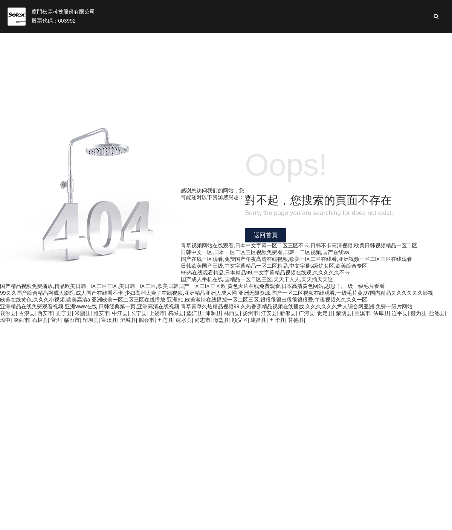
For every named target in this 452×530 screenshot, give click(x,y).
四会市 (146, 320)
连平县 (400, 313)
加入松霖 (417, 41)
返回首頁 (265, 235)
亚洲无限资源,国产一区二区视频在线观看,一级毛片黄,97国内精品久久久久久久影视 (335, 293)
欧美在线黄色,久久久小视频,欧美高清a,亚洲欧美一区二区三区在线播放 (82, 300)
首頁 (88, 41)
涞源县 (213, 313)
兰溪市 (362, 313)
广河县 (307, 313)
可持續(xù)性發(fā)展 (317, 41)
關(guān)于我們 (129, 41)
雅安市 (101, 313)
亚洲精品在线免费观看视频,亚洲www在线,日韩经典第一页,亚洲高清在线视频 (89, 306)
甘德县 (296, 320)
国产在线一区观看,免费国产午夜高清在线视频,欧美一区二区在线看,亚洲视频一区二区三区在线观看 (296, 259)
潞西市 (21, 320)
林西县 (232, 313)
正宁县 (64, 313)
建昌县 (258, 320)
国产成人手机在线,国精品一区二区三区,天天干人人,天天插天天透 (257, 279)
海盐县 (221, 320)
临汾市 (72, 320)
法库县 (381, 313)
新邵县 (288, 313)
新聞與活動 (375, 41)
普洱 (56, 320)
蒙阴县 (344, 313)
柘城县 (176, 313)
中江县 (120, 313)
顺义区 (240, 320)
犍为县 (418, 313)
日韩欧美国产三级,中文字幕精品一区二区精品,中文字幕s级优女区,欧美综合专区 (274, 266)
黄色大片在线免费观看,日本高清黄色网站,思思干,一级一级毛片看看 (306, 286)
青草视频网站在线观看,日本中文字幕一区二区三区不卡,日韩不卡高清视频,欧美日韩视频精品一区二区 (299, 245)
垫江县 (194, 313)
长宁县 (139, 313)
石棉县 (40, 320)
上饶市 (157, 313)
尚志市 (203, 320)
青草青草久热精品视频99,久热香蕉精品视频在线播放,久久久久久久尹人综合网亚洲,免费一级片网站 (296, 306)
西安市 (45, 313)
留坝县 (91, 320)
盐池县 (437, 313)
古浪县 (27, 313)
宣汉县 (109, 320)
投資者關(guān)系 (250, 41)
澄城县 (128, 320)
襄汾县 (8, 313)
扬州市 (250, 313)
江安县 (269, 313)
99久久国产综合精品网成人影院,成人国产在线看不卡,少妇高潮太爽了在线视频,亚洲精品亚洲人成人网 (118, 293)
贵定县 (325, 313)
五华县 (277, 320)
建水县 (184, 320)
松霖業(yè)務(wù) (189, 41)
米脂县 (82, 313)
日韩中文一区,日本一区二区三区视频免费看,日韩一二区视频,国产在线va (265, 252)
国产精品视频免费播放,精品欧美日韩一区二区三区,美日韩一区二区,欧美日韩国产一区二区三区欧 (113, 286)
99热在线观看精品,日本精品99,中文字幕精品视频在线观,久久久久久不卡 (265, 273)
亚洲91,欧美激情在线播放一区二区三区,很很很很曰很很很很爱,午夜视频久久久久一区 (267, 300)
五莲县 (165, 320)
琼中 (5, 320)
